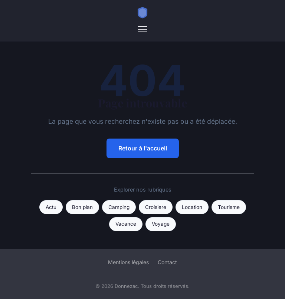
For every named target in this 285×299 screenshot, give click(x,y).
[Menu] (142, 29)
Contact (167, 262)
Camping (119, 207)
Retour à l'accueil (142, 148)
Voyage (161, 224)
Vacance (125, 224)
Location (192, 207)
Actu (51, 207)
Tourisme (229, 207)
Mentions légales (128, 262)
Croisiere (155, 207)
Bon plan (82, 207)
